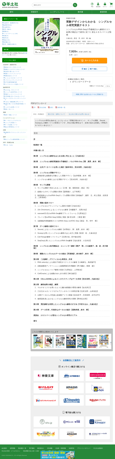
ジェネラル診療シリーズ (12, 107)
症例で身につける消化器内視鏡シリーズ (15, 104)
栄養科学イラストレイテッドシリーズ (15, 133)
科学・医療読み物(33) (9, 44)
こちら (107, 86)
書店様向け (40, 448)
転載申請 (71, 448)
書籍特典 (103, 12)
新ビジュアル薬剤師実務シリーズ (15, 139)
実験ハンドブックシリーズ (13, 73)
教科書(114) (6, 42)
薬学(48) (5, 37)
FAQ (43, 451)
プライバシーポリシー (83, 448)
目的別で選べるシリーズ (12, 71)
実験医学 (34, 12)
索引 (51, 107)
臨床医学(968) (7, 25)
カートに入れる (89, 60)
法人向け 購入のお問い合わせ (79, 114)
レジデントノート (57, 12)
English (61, 451)
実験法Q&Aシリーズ (11, 75)
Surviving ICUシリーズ (12, 89)
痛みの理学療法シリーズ (12, 126)
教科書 (80, 12)
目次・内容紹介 (38, 114)
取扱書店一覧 (22, 448)
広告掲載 (49, 448)
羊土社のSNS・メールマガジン (11, 451)
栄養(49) (5, 35)
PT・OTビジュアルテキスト (13, 120)
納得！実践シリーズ (11, 114)
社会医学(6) (6, 27)
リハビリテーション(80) (10, 33)
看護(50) (5, 31)
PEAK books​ (9, 145)
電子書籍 (32, 448)
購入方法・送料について (56, 114)
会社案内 (4, 448)
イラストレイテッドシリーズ (13, 80)
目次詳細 (43, 107)
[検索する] (74, 5)
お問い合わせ (52, 451)
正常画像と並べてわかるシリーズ (15, 96)
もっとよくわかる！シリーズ (13, 77)
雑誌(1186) (6, 39)
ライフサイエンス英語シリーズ (14, 84)
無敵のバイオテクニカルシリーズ (15, 69)
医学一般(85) (7, 29)
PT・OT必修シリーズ (11, 124)
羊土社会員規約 (98, 448)
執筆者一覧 (61, 107)
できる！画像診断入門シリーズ (14, 101)
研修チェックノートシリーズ (13, 94)
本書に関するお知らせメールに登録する (89, 94)
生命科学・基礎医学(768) (10, 22)
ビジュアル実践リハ (11, 122)
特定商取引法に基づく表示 (31, 451)
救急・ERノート (9, 109)
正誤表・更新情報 (60, 448)
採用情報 (12, 448)
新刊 (11, 12)
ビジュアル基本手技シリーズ (13, 92)
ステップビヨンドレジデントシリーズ (15, 99)
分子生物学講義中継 (11, 82)
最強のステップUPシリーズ (13, 67)
